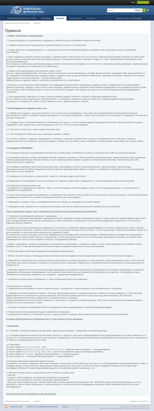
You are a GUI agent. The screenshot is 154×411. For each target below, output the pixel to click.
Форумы (60, 18)
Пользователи (75, 18)
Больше (92, 18)
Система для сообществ (129, 406)
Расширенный (148, 10)
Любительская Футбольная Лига (21, 18)
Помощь (65, 407)
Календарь (46, 18)
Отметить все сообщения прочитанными (42, 407)
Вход (133, 2)
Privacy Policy (144, 401)
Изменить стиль (16, 407)
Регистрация (143, 2)
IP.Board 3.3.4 (144, 406)
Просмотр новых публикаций (129, 18)
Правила (133, 401)
